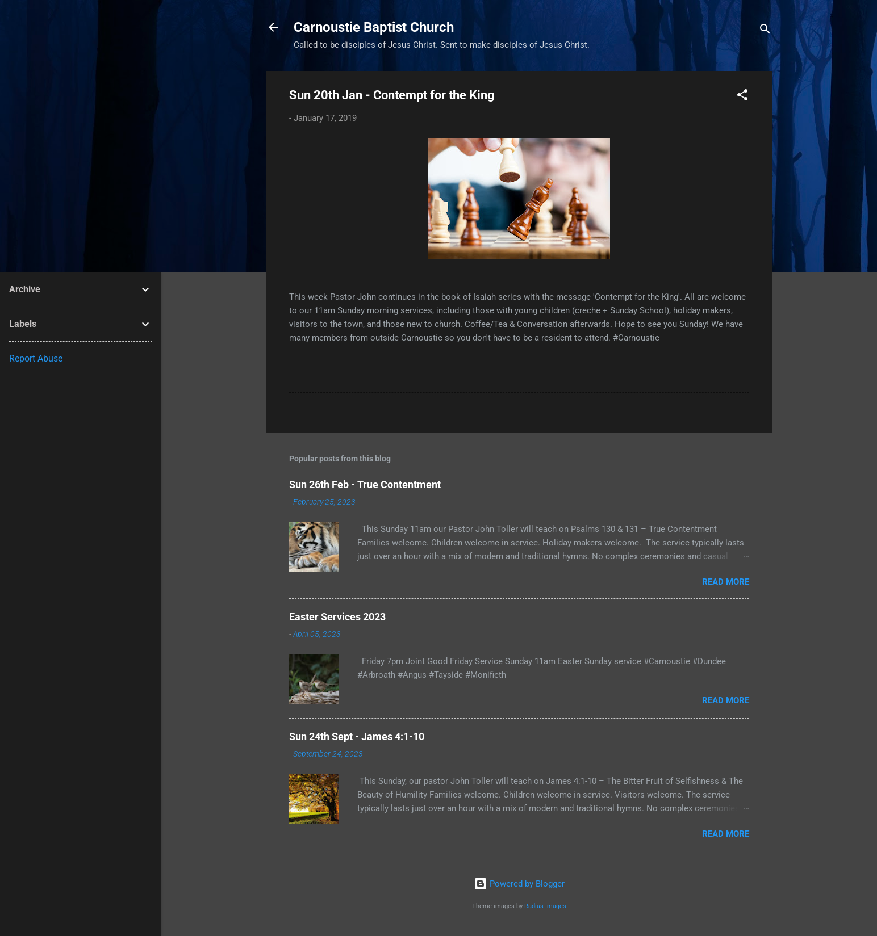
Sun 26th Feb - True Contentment (365, 484)
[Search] (765, 31)
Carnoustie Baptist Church (374, 27)
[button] (742, 97)
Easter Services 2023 (337, 617)
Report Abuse (35, 358)
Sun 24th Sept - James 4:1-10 (356, 736)
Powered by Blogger (519, 884)
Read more (725, 582)
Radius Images (545, 906)
